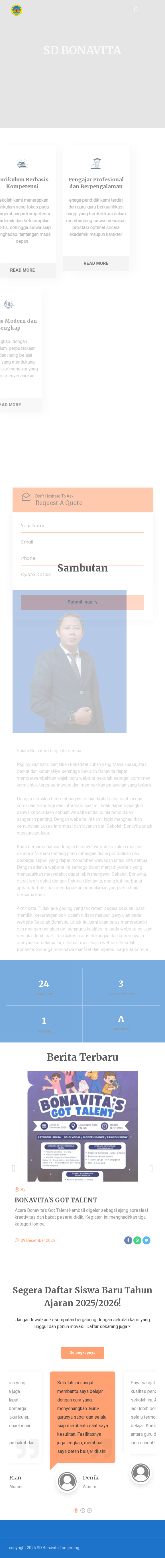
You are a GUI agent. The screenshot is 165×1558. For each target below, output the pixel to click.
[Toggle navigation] (153, 10)
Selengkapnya (82, 1352)
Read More (53, 263)
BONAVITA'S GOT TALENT (56, 1200)
